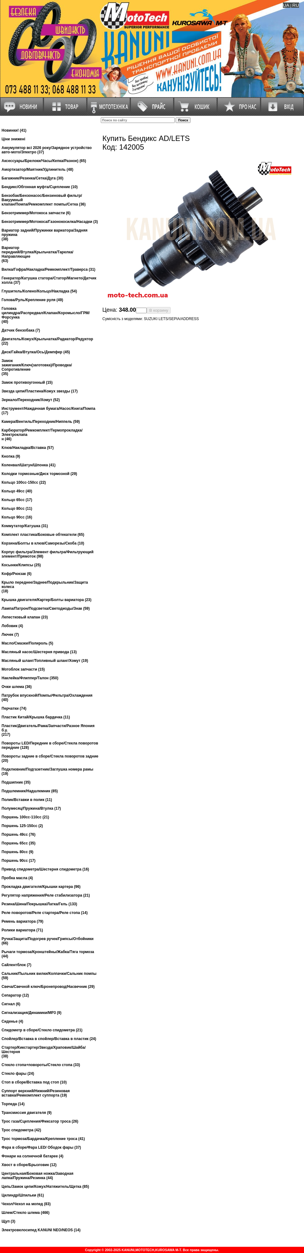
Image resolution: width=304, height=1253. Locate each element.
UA (286, 5)
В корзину (158, 310)
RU (295, 5)
